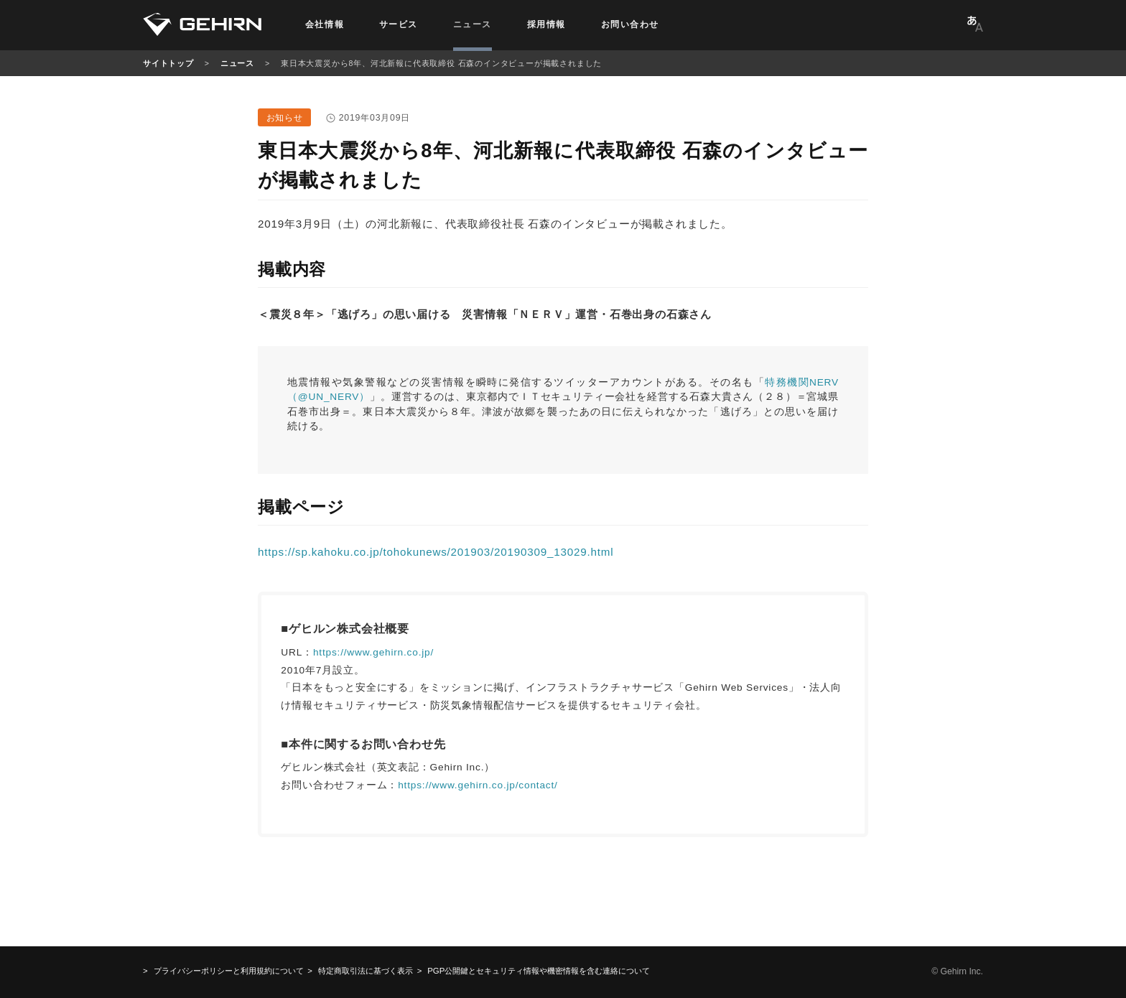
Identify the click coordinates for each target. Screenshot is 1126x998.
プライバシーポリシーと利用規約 (229, 970)
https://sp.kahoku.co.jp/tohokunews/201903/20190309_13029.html (435, 552)
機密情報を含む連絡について (538, 970)
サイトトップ (168, 63)
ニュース (237, 63)
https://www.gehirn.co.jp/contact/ (477, 785)
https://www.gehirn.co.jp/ (373, 652)
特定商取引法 (365, 970)
